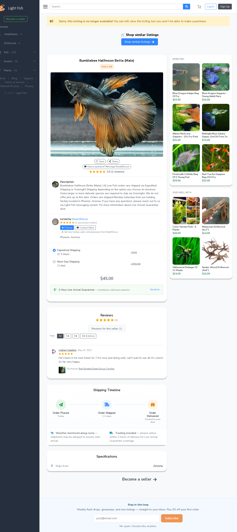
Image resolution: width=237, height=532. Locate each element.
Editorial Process (17, 86)
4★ (83, 332)
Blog (22, 78)
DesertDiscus (88, 215)
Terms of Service (23, 82)
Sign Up (225, 6)
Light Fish (29, 93)
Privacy (37, 86)
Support (36, 78)
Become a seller (23, 19)
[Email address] (131, 514)
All (68, 332)
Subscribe (176, 514)
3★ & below (96, 332)
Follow (75, 223)
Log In (210, 6)
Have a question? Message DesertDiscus (112, 162)
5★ (76, 332)
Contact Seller (93, 223)
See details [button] (158, 285)
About (10, 78)
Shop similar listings (143, 42)
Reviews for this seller (112, 324)
